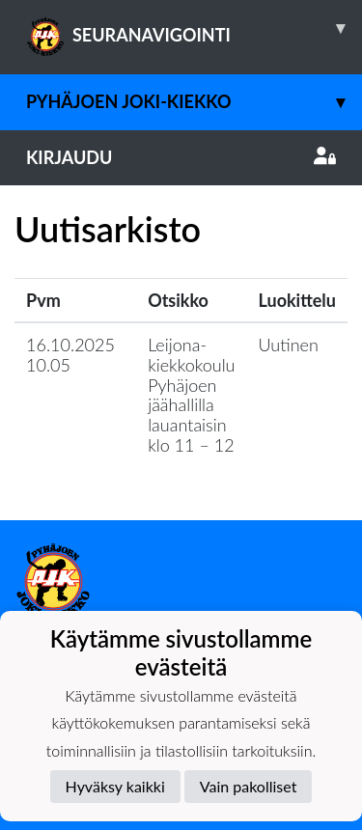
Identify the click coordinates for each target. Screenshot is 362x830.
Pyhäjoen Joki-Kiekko (194, 101)
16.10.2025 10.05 (70, 354)
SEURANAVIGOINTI (194, 28)
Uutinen (289, 344)
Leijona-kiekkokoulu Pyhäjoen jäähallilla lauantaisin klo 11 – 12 (191, 394)
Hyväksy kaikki (115, 786)
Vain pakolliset (248, 786)
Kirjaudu (181, 157)
